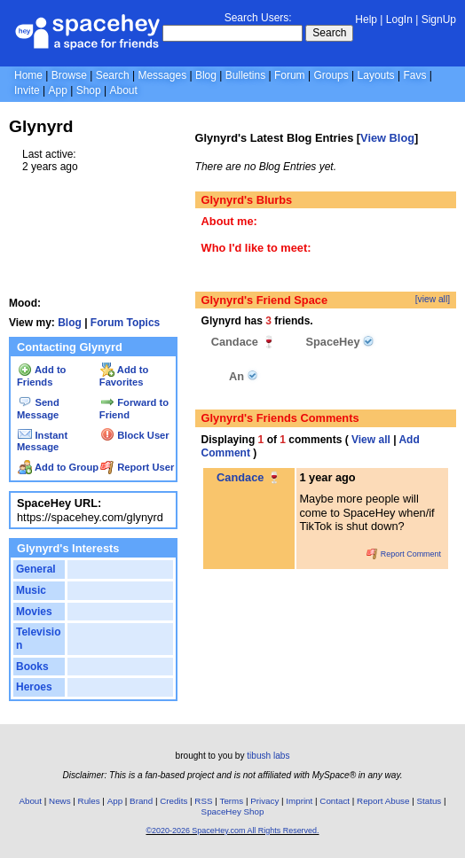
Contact (334, 801)
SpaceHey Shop (232, 811)
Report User (137, 467)
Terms (232, 801)
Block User (134, 435)
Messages (162, 75)
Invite (27, 90)
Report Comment (403, 554)
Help (366, 19)
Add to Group (58, 467)
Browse (69, 75)
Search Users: (258, 18)
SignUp (439, 19)
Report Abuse (383, 801)
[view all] (432, 299)
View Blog (387, 137)
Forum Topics (125, 322)
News (60, 801)
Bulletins (245, 75)
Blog (206, 75)
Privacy (264, 801)
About (123, 90)
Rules (89, 801)
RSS (203, 801)
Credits (173, 801)
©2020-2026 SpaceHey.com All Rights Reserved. (232, 830)
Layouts (376, 75)
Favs (414, 75)
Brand (141, 801)
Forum (289, 75)
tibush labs (268, 755)
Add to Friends (41, 375)
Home (28, 75)
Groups (330, 75)
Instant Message (42, 441)
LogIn (399, 19)
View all (370, 439)
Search (329, 33)
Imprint (299, 801)
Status (428, 801)
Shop (88, 90)
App (57, 90)
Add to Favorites (123, 375)
